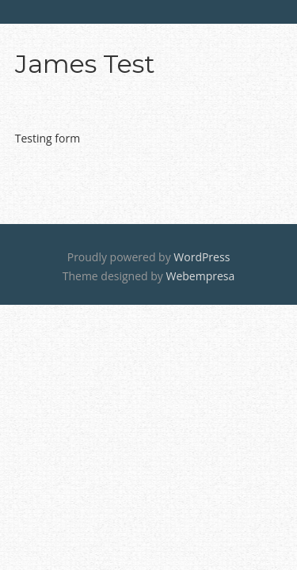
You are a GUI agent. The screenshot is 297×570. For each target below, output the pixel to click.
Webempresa (200, 275)
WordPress (201, 256)
